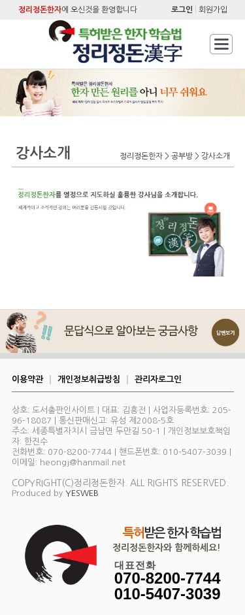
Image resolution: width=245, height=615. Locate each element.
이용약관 (27, 379)
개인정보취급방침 (88, 379)
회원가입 (213, 10)
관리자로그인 (158, 379)
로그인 (182, 10)
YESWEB (82, 493)
